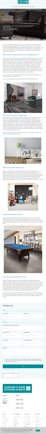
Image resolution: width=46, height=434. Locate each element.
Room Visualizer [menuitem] (17, 417)
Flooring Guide (13, 19)
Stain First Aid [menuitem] (27, 419)
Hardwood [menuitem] (5, 421)
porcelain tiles (34, 283)
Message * (5, 347)
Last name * (26, 313)
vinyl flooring (9, 74)
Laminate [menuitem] (5, 425)
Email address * (27, 332)
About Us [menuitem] (37, 417)
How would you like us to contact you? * (11, 325)
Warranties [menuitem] (26, 426)
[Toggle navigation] (1, 2)
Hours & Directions (5, 402)
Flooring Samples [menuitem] (15, 420)
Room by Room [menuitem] (38, 419)
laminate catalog (20, 179)
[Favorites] (43, 2)
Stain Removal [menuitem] (27, 417)
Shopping (20, 19)
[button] (41, 2)
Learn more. (27, 431)
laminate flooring (19, 74)
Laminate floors (19, 62)
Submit (23, 366)
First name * (5, 313)
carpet (18, 217)
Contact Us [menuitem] (37, 424)
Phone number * (6, 332)
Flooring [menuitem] (4, 417)
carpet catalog (23, 222)
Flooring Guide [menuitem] (27, 421)
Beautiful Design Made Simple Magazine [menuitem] (16, 424)
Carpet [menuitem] (4, 423)
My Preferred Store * (28, 340)
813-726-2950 (31, 6)
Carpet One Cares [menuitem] (37, 422)
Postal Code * (5, 340)
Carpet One (5, 19)
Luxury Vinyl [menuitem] (5, 419)
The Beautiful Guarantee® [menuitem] (27, 424)
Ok (37, 430)
